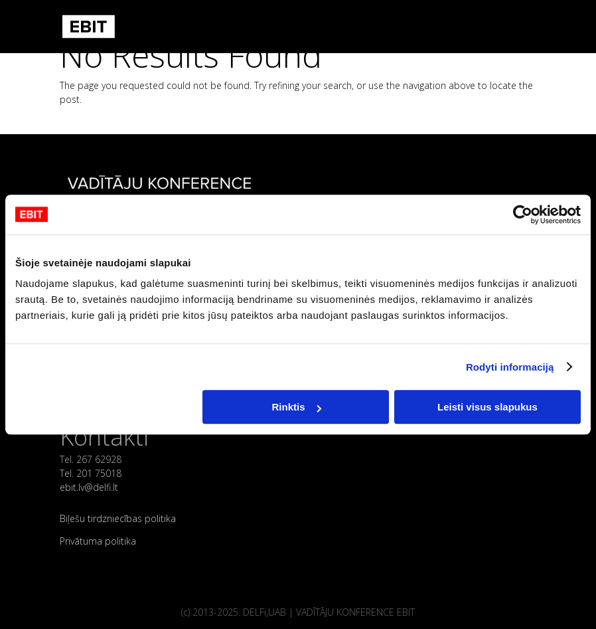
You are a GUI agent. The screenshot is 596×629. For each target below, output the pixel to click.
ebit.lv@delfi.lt (89, 487)
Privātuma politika (98, 541)
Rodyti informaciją (510, 367)
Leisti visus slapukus (487, 406)
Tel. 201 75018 (90, 473)
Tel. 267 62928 (90, 459)
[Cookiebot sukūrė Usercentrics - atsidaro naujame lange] (523, 215)
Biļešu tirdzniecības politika (118, 518)
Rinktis (296, 406)
